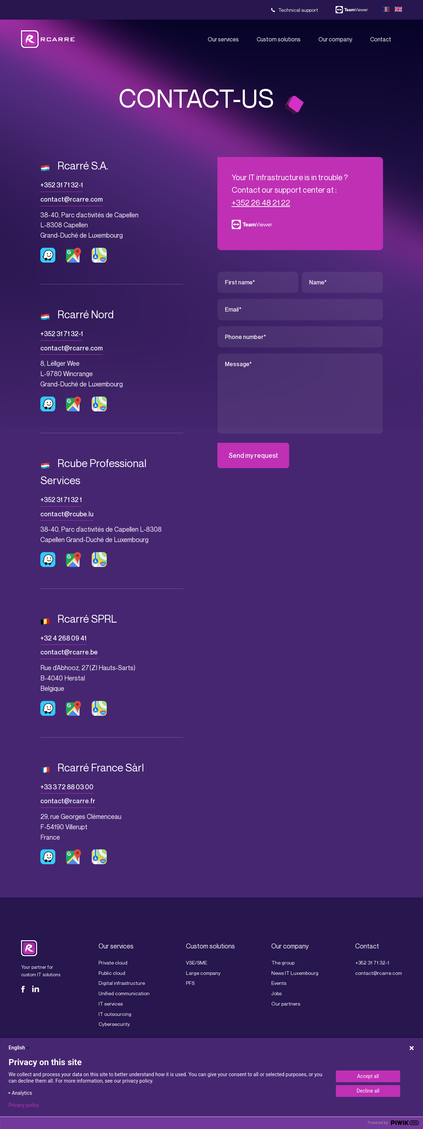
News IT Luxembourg (294, 973)
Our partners (285, 1004)
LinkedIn (35, 989)
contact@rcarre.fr (67, 801)
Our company (335, 39)
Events (278, 983)
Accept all (368, 1076)
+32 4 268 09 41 (63, 638)
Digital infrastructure (122, 983)
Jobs (276, 993)
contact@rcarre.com (71, 199)
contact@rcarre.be (69, 652)
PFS (190, 983)
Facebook (24, 989)
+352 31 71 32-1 (61, 185)
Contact (380, 39)
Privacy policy (24, 1105)
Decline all (368, 1091)
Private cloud (113, 963)
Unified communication (124, 993)
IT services (111, 1004)
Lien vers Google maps (73, 255)
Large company (203, 973)
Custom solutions (279, 39)
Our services (223, 39)
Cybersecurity (114, 1024)
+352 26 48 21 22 (261, 202)
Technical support (298, 10)
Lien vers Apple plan (99, 255)
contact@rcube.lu (67, 514)
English (20, 1047)
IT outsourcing (115, 1014)
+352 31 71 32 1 (61, 499)
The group (282, 963)
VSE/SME (196, 963)
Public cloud (112, 973)
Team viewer (352, 10)
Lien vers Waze (47, 255)
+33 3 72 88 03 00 (67, 787)
